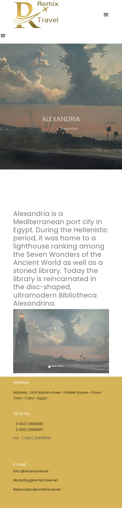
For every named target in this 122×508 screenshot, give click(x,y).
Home (49, 132)
